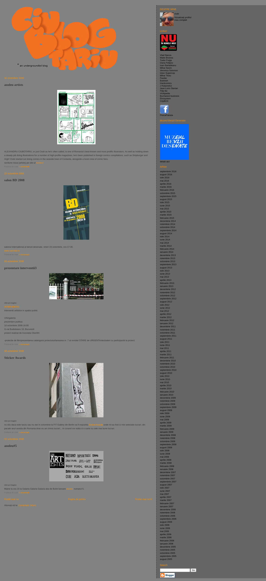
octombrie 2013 (167, 261)
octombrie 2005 (167, 553)
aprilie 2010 (165, 385)
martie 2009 (166, 425)
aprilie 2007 (165, 497)
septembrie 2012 (168, 298)
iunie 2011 (165, 345)
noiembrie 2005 (167, 550)
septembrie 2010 (168, 370)
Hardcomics (166, 83)
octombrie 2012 (167, 295)
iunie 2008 (165, 453)
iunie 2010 (165, 379)
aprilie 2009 (165, 422)
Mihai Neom (166, 68)
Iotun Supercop (167, 73)
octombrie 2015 (167, 193)
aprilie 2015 (165, 211)
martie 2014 (166, 246)
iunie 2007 (165, 491)
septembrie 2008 (168, 444)
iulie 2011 (164, 342)
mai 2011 (164, 348)
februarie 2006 (167, 540)
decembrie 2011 (168, 326)
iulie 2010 (164, 376)
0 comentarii (24, 254)
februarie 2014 (167, 249)
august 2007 (166, 484)
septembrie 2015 (168, 196)
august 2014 (166, 233)
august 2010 (166, 373)
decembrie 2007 (168, 472)
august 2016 (166, 174)
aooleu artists (13, 85)
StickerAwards (96, 424)
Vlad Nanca (165, 55)
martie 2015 (166, 214)
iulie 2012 (164, 305)
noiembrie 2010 (167, 363)
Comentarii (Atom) (27, 505)
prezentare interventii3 (20, 268)
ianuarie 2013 (166, 286)
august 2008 (166, 447)
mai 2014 (164, 243)
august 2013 (166, 267)
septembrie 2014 (168, 230)
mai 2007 (164, 494)
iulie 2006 (164, 525)
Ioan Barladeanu (168, 65)
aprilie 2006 (165, 534)
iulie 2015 (164, 202)
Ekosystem (165, 98)
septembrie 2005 (168, 556)
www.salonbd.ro (12, 250)
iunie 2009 (165, 416)
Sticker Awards (15, 358)
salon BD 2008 (14, 180)
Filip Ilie (163, 91)
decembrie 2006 (168, 509)
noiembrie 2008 (167, 438)
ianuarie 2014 (166, 252)
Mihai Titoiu (165, 75)
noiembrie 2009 (167, 401)
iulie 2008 (164, 450)
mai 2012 (164, 311)
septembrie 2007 (168, 481)
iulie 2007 (164, 487)
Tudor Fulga (166, 60)
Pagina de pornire (77, 499)
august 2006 (166, 522)
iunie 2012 (165, 308)
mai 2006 (164, 531)
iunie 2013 (165, 273)
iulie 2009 (164, 413)
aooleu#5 (10, 446)
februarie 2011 (167, 357)
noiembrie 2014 (167, 224)
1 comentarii (24, 167)
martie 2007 (166, 500)
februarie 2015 (167, 218)
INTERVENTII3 (11, 306)
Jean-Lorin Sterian (169, 88)
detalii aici (165, 161)
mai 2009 (164, 419)
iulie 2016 (164, 177)
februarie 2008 (167, 466)
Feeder (163, 78)
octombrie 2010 (167, 367)
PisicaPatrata (166, 115)
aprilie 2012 (165, 314)
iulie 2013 (164, 270)
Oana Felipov (166, 63)
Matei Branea (166, 57)
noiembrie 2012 (167, 292)
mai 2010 (164, 382)
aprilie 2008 (165, 460)
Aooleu (69, 489)
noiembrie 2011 (167, 329)
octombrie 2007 (167, 478)
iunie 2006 (165, 528)
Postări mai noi (11, 499)
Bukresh (164, 80)
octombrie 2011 (167, 332)
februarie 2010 (167, 391)
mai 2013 (164, 277)
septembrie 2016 (168, 171)
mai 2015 (164, 208)
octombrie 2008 (167, 441)
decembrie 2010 (168, 360)
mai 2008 (164, 457)
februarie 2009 (167, 429)
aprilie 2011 (165, 351)
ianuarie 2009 (166, 432)
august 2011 (166, 339)
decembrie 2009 (168, 398)
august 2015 (166, 199)
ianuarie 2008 (166, 469)
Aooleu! (39, 162)
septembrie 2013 (168, 264)
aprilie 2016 (165, 184)
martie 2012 (166, 317)
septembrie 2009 (168, 407)
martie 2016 (166, 187)
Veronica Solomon (169, 70)
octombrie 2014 (167, 227)
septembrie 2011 (168, 336)
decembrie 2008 (168, 435)
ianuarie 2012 (166, 323)
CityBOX (164, 101)
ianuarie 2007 (166, 506)
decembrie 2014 (168, 221)
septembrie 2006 (168, 519)
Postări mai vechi (143, 499)
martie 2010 (166, 388)
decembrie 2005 (168, 546)
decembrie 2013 (168, 255)
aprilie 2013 (165, 280)
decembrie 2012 (168, 289)
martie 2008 (166, 463)
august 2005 (166, 559)
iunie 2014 (165, 239)
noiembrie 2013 (167, 258)
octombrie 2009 (167, 404)
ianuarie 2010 (166, 395)
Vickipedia (165, 93)
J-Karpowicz (166, 85)
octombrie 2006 (167, 516)
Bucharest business (169, 96)
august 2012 (166, 301)
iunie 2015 (165, 205)
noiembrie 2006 (167, 512)
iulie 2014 (164, 236)
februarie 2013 (167, 283)
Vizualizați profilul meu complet (182, 18)
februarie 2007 (167, 503)
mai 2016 (164, 181)
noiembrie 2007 (167, 475)
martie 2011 (166, 354)
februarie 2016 (167, 190)
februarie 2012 (167, 320)
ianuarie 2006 (166, 543)
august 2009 (166, 410)
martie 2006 (166, 537)
